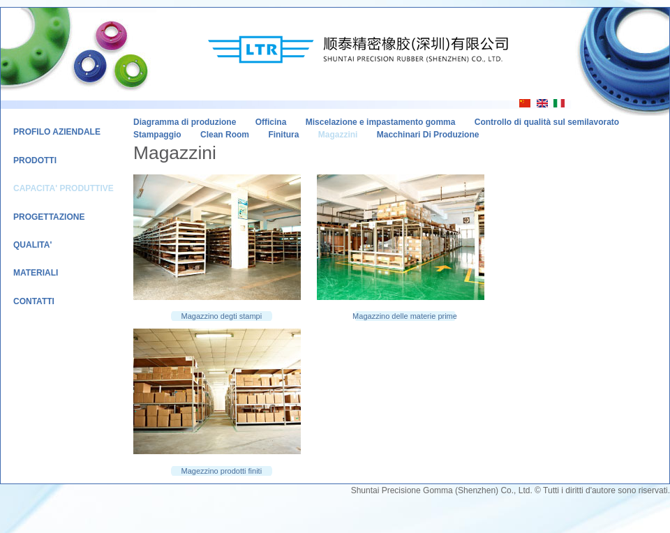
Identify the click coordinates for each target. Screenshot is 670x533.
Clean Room (224, 135)
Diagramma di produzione (184, 122)
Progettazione (48, 217)
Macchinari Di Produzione (428, 135)
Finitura (283, 135)
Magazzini (338, 135)
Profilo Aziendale (56, 132)
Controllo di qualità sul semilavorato (547, 122)
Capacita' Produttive (63, 188)
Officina (271, 122)
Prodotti (35, 160)
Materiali (35, 273)
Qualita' (32, 245)
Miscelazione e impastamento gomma (381, 122)
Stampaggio (157, 135)
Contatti (33, 301)
